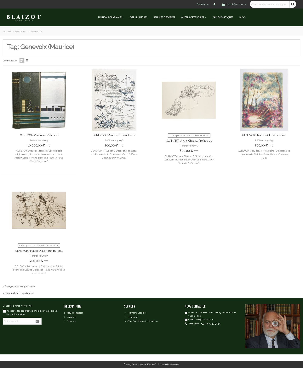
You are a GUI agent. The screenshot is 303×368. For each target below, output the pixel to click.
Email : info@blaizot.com (201, 319)
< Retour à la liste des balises (18, 293)
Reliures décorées (164, 17)
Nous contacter (73, 313)
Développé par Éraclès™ (144, 364)
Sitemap (70, 321)
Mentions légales (135, 313)
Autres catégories (192, 17)
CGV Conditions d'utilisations (141, 321)
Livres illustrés (138, 17)
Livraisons (131, 317)
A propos (70, 317)
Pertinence (10, 60)
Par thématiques (223, 17)
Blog (242, 17)
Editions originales (110, 17)
